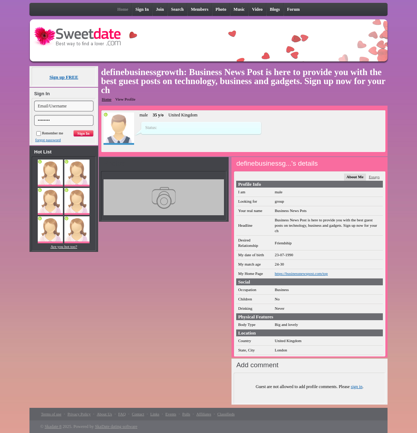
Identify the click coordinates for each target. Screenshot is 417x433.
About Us (104, 414)
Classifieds (225, 414)
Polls (186, 414)
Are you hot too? (63, 246)
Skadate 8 (53, 426)
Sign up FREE (63, 77)
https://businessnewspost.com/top (301, 273)
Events (170, 414)
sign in (356, 386)
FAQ (122, 414)
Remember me (49, 133)
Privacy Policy (79, 414)
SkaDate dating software (116, 426)
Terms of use (51, 414)
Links (154, 414)
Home (106, 99)
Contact (138, 414)
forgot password (48, 140)
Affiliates (203, 414)
